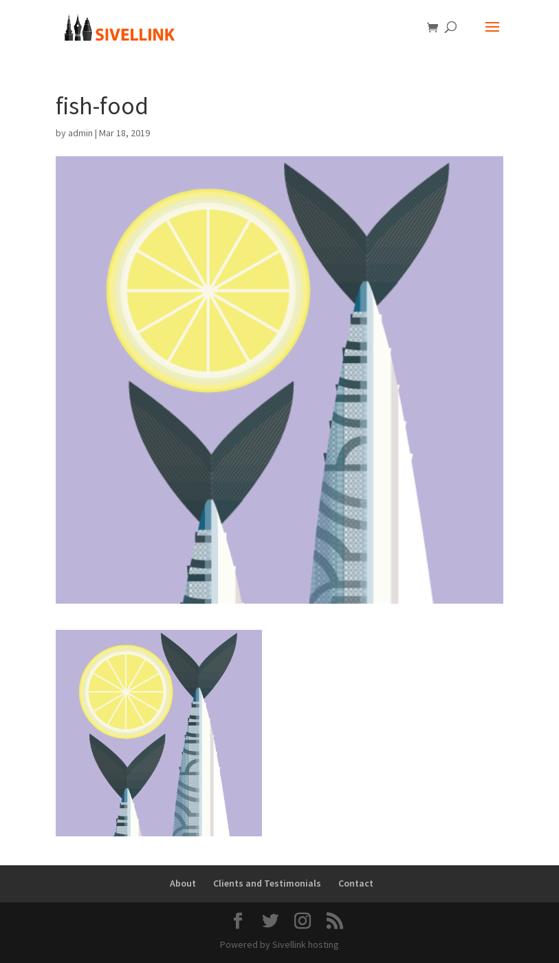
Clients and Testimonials (267, 883)
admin (80, 133)
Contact (355, 883)
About (183, 883)
